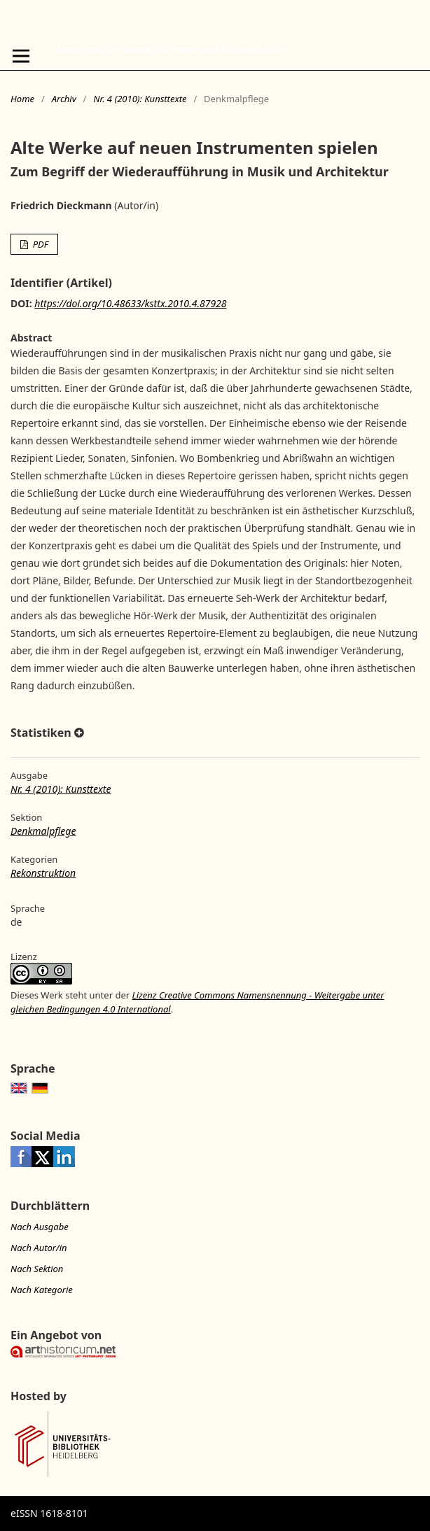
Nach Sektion (37, 1268)
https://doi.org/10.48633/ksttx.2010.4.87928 (130, 303)
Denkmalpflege (43, 831)
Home (22, 98)
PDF (39, 244)
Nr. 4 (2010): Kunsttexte (139, 98)
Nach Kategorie (42, 1289)
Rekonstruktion (43, 873)
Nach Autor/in (39, 1247)
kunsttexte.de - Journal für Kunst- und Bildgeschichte (170, 49)
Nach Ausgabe (40, 1226)
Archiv (64, 98)
